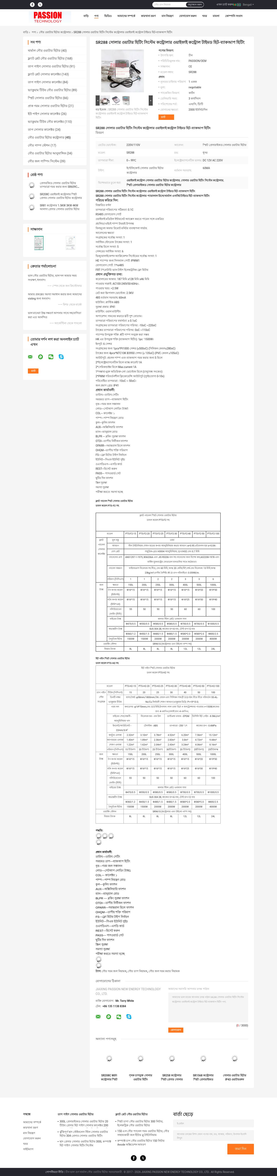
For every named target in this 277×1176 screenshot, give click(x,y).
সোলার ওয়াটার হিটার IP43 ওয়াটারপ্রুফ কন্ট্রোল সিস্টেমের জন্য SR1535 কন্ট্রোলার (234, 1077)
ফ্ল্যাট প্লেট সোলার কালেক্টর (44, 74)
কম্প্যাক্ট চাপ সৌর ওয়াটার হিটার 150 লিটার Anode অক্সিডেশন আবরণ (140, 1142)
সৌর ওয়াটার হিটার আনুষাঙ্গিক (47, 153)
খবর (204, 16)
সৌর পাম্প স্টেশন (39, 145)
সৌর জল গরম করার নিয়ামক (164, 971)
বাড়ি (85, 16)
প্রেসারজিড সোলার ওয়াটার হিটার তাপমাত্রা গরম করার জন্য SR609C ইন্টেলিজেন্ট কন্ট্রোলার (58, 187)
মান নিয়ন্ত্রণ (167, 16)
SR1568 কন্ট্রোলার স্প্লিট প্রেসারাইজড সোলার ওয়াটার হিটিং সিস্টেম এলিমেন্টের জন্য (203, 1077)
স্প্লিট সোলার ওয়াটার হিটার (45, 98)
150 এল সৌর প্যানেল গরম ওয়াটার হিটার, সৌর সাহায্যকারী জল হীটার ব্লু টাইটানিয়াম (143, 1133)
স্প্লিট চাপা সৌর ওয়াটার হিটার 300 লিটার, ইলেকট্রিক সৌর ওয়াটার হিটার (140, 1123)
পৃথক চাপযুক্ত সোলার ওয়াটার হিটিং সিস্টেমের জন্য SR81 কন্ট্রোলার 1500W (140, 1077)
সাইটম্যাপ (28, 1149)
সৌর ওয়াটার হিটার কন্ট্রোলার (55, 32)
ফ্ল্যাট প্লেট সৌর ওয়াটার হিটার (46, 58)
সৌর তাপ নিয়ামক (137, 971)
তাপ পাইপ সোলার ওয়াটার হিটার (48, 66)
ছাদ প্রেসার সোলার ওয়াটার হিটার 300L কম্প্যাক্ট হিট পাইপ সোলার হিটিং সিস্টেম (85, 1143)
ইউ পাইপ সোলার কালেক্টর (44, 114)
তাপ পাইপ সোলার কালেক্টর (45, 82)
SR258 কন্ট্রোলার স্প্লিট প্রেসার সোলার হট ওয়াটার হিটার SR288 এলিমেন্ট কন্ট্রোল (172, 1077)
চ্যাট (163, 117)
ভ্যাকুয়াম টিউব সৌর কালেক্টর (46, 122)
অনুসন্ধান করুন (195, 4)
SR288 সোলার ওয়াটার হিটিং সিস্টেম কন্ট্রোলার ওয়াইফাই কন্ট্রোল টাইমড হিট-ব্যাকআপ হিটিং (122, 113)
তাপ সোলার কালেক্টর (41, 129)
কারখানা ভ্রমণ (148, 16)
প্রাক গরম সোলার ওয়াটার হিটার (47, 106)
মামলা (216, 16)
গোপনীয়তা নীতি (54, 1171)
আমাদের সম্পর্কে (126, 16)
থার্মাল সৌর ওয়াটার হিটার (44, 50)
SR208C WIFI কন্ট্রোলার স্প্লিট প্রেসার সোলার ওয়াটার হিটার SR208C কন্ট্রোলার (109, 1077)
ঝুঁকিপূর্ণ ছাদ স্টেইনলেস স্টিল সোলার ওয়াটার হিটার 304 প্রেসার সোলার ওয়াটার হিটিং (84, 1133)
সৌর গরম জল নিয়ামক (114, 971)
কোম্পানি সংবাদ (233, 16)
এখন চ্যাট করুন (224, 4)
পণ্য (96, 16)
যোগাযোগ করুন (187, 16)
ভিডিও (108, 16)
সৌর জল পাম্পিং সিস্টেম (43, 161)
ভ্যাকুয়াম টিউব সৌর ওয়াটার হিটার (49, 90)
